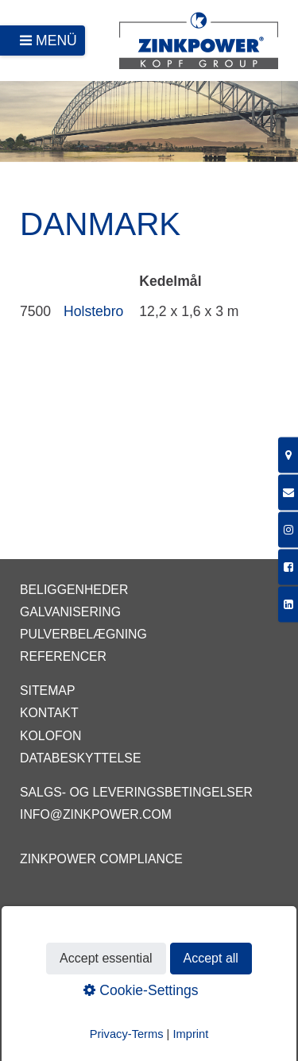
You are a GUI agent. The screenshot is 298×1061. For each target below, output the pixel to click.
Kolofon (50, 736)
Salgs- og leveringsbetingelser (136, 792)
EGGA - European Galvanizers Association (139, 916)
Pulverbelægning (83, 634)
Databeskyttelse (80, 758)
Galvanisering (70, 612)
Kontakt (49, 713)
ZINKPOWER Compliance (101, 859)
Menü (56, 40)
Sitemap (47, 690)
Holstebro (93, 311)
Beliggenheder (74, 589)
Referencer (63, 656)
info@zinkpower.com (96, 814)
